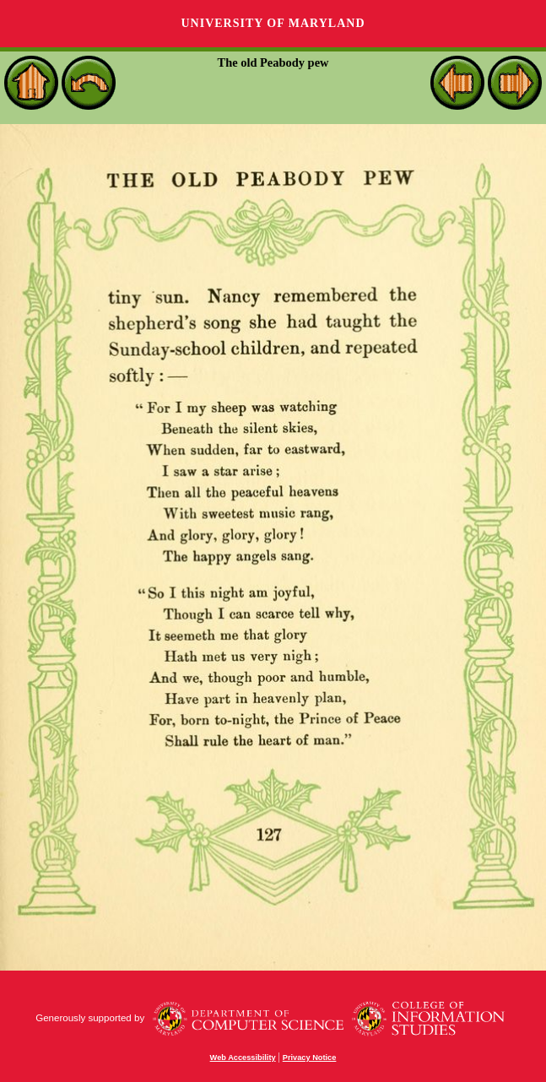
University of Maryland (273, 23)
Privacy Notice (310, 1057)
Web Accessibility (243, 1057)
